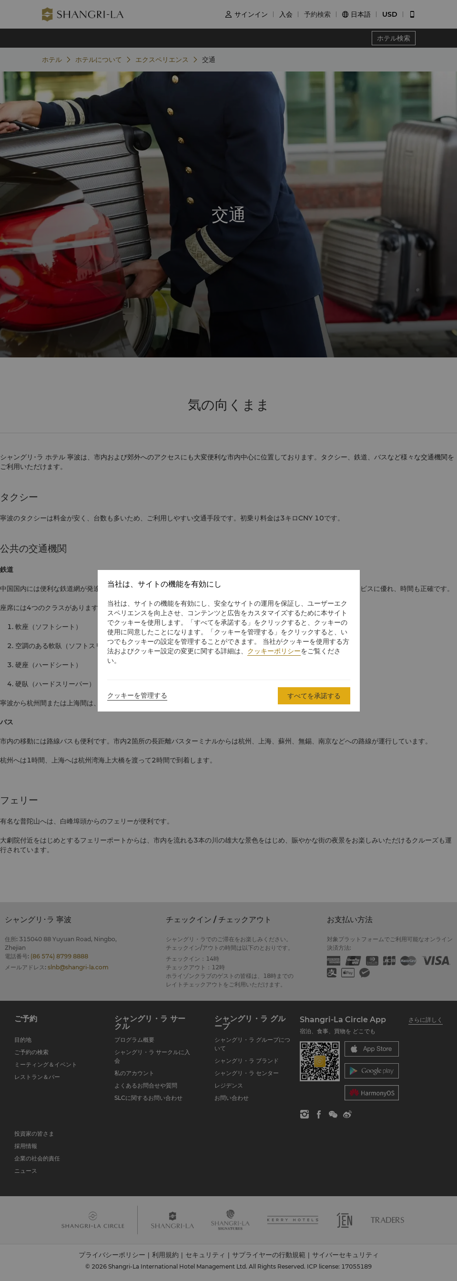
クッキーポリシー (274, 651)
